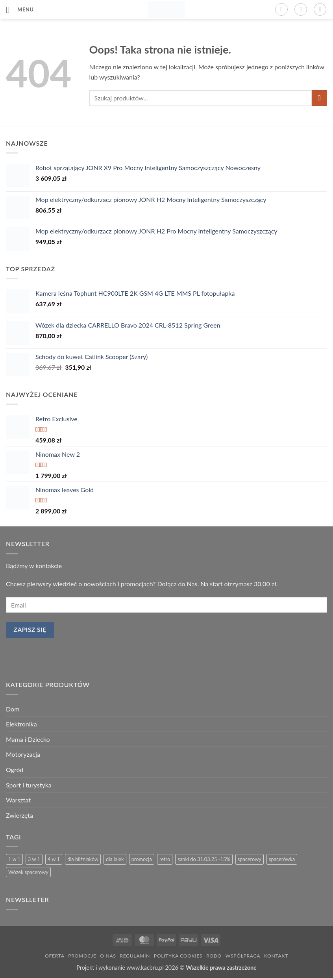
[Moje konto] (300, 9)
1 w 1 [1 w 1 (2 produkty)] (14, 859)
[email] (166, 605)
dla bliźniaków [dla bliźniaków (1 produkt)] (82, 859)
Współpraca (243, 956)
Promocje (82, 956)
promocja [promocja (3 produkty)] (141, 859)
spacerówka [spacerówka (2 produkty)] (282, 859)
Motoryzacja (23, 754)
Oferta (54, 956)
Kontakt (276, 956)
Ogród (14, 769)
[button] (20, 9)
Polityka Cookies (178, 956)
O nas (108, 956)
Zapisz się (30, 629)
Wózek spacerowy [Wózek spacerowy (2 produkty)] (28, 872)
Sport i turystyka (29, 785)
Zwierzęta (19, 815)
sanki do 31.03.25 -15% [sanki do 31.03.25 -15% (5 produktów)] (204, 859)
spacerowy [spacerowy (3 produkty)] (249, 859)
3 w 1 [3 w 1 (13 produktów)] (34, 859)
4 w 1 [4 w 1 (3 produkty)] (54, 859)
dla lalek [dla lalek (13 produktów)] (115, 859)
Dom (12, 709)
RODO (214, 956)
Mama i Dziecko (28, 739)
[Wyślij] (319, 98)
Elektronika (21, 724)
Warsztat (18, 800)
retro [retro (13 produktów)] (164, 859)
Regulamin (135, 956)
